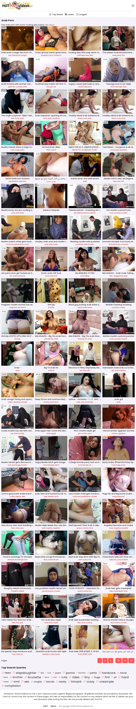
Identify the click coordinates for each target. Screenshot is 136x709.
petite (92, 673)
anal (112, 87)
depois (18, 496)
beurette (125, 528)
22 (131, 660)
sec (57, 559)
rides (74, 677)
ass (41, 672)
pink (90, 87)
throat (46, 402)
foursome (21, 276)
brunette (32, 677)
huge (17, 150)
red (118, 181)
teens (4, 677)
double (94, 496)
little (91, 55)
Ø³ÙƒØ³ (85, 654)
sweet (80, 87)
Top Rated (56, 14)
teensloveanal (83, 213)
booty (55, 244)
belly (78, 402)
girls (21, 622)
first (47, 87)
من (53, 181)
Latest (69, 14)
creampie (81, 55)
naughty (14, 591)
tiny (85, 677)
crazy (88, 682)
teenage (118, 87)
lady (51, 244)
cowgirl (24, 55)
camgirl (24, 402)
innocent (124, 244)
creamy (85, 528)
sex (9, 55)
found (53, 150)
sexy (87, 55)
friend (23, 307)
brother (51, 496)
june (119, 559)
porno (68, 673)
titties (87, 276)
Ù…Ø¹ (82, 150)
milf (122, 181)
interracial (16, 55)
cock (45, 118)
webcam (112, 559)
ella (88, 370)
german (11, 87)
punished (79, 244)
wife (85, 244)
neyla (51, 402)
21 (125, 660)
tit (53, 370)
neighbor (56, 528)
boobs (57, 654)
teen (12, 118)
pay (51, 591)
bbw (50, 622)
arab (114, 55)
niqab (55, 622)
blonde (85, 465)
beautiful (46, 654)
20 (118, 660)
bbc (111, 276)
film (123, 55)
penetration (13, 181)
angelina (117, 528)
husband (57, 55)
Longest (81, 14)
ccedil (12, 496)
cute (62, 677)
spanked (123, 150)
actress (114, 433)
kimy (56, 402)
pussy (79, 528)
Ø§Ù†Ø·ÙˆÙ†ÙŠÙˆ (90, 150)
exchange (16, 465)
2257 (45, 706)
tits (52, 339)
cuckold (19, 87)
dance (83, 402)
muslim (124, 213)
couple (36, 681)
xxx (11, 276)
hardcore (10, 244)
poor (90, 433)
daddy (61, 681)
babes (5, 681)
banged (51, 465)
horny (50, 55)
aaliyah (92, 213)
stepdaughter (24, 673)
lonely (21, 433)
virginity (49, 528)
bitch (57, 465)
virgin (22, 118)
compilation (11, 686)
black (80, 118)
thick (91, 528)
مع (55, 181)
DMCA (53, 706)
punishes (46, 591)
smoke (124, 622)
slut (17, 213)
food (25, 559)
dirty (84, 370)
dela (23, 496)
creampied (118, 591)
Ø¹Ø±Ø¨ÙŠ (76, 150)
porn (80, 559)
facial (122, 673)
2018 (90, 654)
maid (26, 244)
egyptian (122, 433)
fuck (111, 213)
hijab (124, 87)
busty (21, 213)
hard (45, 465)
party (119, 55)
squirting (56, 118)
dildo (48, 150)
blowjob (44, 55)
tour (90, 591)
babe (85, 87)
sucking (89, 622)
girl (51, 87)
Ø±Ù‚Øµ (51, 307)
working (122, 370)
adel (85, 181)
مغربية (49, 181)
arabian (124, 559)
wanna (117, 622)
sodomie (51, 559)
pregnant (13, 307)
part (43, 528)
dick (83, 622)
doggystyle (118, 276)
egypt (53, 433)
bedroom (22, 181)
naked (21, 591)
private (47, 339)
